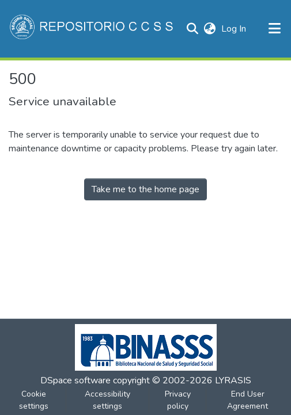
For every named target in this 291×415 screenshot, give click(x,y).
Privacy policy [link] (178, 400)
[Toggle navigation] (275, 29)
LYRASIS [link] (233, 380)
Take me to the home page (145, 189)
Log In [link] (234, 28)
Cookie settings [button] (33, 400)
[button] (92, 28)
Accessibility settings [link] (107, 400)
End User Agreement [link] (247, 400)
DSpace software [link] (75, 380)
